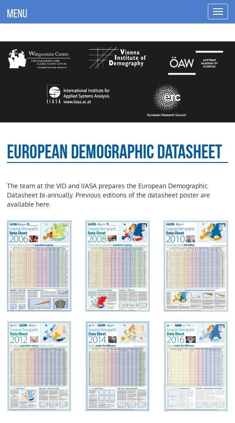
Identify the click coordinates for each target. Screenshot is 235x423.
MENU (17, 13)
